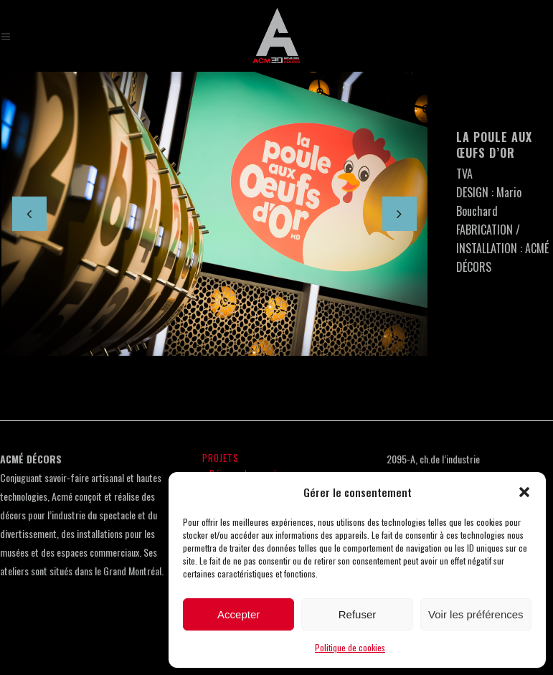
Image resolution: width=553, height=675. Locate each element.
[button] (524, 492)
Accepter (238, 614)
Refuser (358, 614)
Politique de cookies (350, 647)
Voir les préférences (476, 614)
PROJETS (220, 457)
